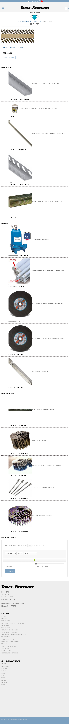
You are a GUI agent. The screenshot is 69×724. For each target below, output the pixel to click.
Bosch (3, 673)
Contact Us (5, 621)
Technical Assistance (9, 646)
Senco (3, 680)
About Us (4, 618)
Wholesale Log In (7, 639)
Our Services (6, 627)
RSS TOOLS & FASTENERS (9, 653)
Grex (3, 684)
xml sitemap (5, 648)
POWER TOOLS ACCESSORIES (30, 21)
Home (19, 21)
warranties (5, 637)
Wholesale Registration (10, 641)
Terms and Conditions (9, 632)
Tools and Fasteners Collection (13, 634)
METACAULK (5, 682)
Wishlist (4, 644)
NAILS (40, 21)
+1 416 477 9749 (33, 1)
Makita (4, 664)
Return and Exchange (9, 630)
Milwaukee (5, 666)
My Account (5, 625)
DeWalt (4, 668)
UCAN (3, 678)
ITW (2, 675)
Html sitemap (6, 651)
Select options (9, 57)
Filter (34, 24)
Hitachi (4, 671)
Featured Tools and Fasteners (12, 623)
